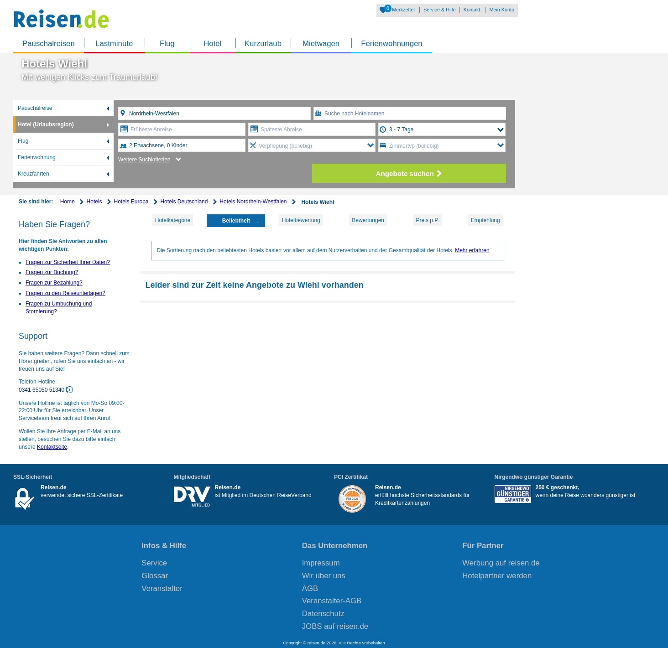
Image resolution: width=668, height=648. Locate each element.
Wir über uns (323, 575)
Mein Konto (501, 9)
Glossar (154, 575)
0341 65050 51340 (42, 390)
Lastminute (114, 43)
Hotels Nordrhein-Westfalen (253, 201)
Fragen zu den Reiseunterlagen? (65, 293)
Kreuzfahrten (33, 174)
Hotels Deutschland (184, 201)
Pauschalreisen (48, 43)
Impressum (321, 563)
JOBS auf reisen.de (335, 626)
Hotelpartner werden (497, 575)
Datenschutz (323, 613)
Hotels (94, 201)
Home (67, 201)
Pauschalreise (35, 108)
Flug (167, 43)
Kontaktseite (52, 447)
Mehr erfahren (472, 250)
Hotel (212, 43)
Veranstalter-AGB (332, 600)
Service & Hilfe (439, 9)
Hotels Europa (131, 201)
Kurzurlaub (263, 43)
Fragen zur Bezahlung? (54, 283)
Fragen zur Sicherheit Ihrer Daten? (68, 262)
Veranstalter (162, 588)
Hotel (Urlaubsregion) (46, 124)
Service (154, 563)
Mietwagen (321, 43)
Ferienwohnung (37, 157)
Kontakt (472, 9)
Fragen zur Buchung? (52, 272)
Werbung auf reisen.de (500, 563)
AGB (310, 588)
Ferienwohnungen (391, 43)
